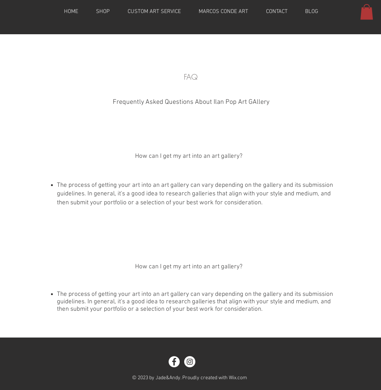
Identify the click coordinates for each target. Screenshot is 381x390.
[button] (366, 12)
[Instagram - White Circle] (189, 361)
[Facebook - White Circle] (174, 361)
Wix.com (238, 378)
